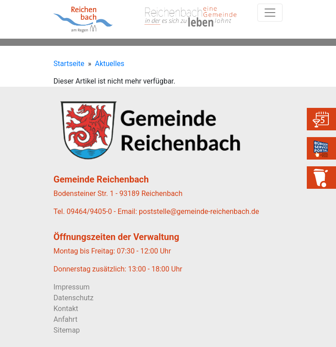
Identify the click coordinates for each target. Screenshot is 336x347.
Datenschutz (73, 298)
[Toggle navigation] (270, 13)
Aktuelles (109, 63)
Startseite (68, 63)
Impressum (71, 287)
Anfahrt (65, 319)
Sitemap (66, 330)
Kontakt (65, 308)
